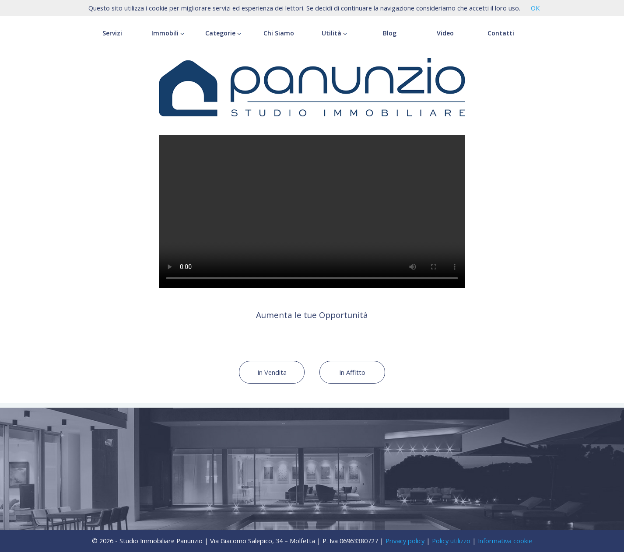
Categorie (223, 33)
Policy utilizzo (451, 540)
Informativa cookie (505, 540)
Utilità (334, 33)
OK (535, 7)
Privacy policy (405, 540)
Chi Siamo (278, 33)
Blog (389, 33)
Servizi (112, 33)
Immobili (167, 33)
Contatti (500, 33)
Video (445, 33)
